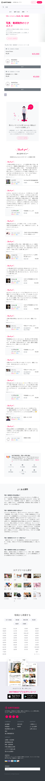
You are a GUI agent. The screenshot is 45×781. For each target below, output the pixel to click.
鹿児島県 (37, 647)
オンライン (37, 654)
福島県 (4, 642)
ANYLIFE (19, 724)
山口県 (26, 644)
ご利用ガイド (33, 724)
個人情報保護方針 (9, 733)
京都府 (24, 623)
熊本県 (37, 640)
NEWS (19, 726)
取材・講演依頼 (9, 744)
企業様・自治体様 (9, 739)
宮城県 (4, 635)
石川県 (15, 631)
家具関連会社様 (9, 742)
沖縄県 (37, 649)
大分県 (37, 642)
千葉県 (4, 651)
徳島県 (26, 647)
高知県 (37, 631)
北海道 (4, 628)
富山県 (15, 628)
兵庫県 (26, 628)
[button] (11, 466)
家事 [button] (23, 11)
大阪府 (17, 623)
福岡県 (37, 633)
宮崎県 (37, 644)
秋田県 (4, 637)
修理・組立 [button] (17, 11)
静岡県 (15, 642)
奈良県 (26, 631)
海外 (37, 651)
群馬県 (4, 649)
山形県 (4, 640)
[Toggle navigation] (43, 2)
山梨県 (15, 635)
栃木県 (4, 647)
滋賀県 (15, 649)
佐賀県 (37, 635)
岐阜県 (15, 640)
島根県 (26, 637)
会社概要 (7, 724)
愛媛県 (37, 628)
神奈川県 (25, 619)
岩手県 (4, 633)
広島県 (26, 642)
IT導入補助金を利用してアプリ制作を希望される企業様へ (10, 749)
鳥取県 (26, 635)
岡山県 (26, 640)
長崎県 (37, 637)
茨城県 (4, 644)
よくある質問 (33, 726)
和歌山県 (26, 633)
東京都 (17, 619)
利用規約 (7, 726)
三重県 (15, 647)
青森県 (4, 631)
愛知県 (15, 644)
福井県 (15, 633)
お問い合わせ (33, 728)
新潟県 (4, 654)
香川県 (26, 649)
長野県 (15, 637)
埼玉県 (33, 619)
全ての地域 (8, 619)
